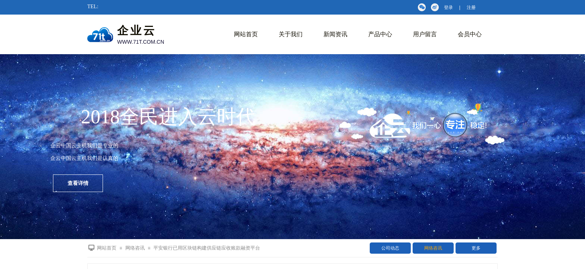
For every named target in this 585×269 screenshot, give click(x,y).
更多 (476, 248)
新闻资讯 (335, 34)
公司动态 (390, 248)
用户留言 (425, 34)
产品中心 (380, 34)
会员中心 (470, 34)
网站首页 (246, 34)
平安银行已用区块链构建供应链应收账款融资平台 (206, 248)
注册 (471, 7)
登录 (448, 7)
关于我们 (291, 34)
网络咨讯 (433, 248)
